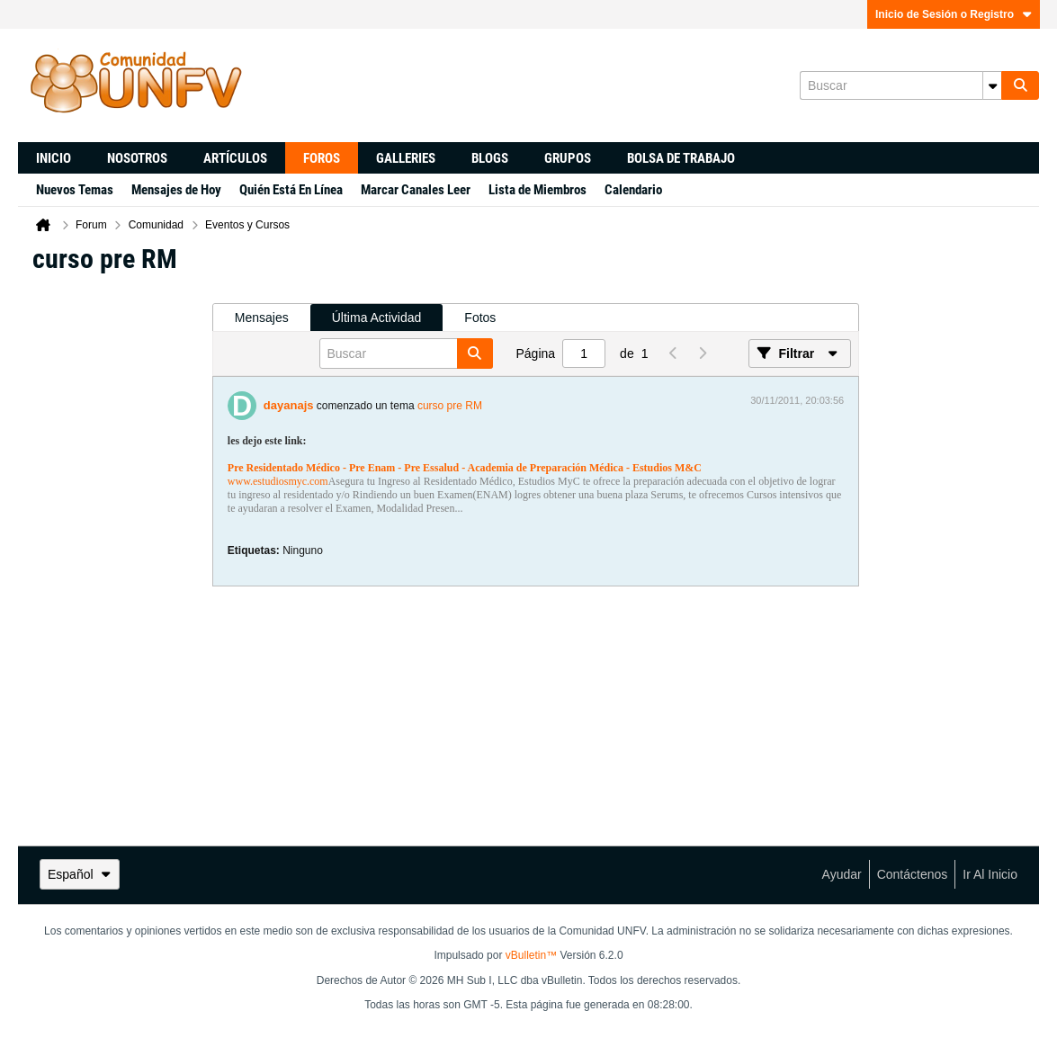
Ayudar (842, 874)
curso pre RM (449, 405)
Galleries (405, 158)
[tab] (261, 318)
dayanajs (289, 405)
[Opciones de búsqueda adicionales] (992, 85)
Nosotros (137, 158)
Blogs (489, 158)
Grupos (567, 158)
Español (80, 874)
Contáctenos (912, 874)
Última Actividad (377, 317)
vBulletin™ (531, 955)
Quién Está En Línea (291, 190)
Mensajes (262, 317)
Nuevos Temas (74, 190)
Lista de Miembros (537, 190)
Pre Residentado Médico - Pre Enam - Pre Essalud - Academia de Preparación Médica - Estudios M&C (465, 467)
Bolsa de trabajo (681, 158)
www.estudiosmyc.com (278, 481)
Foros (321, 158)
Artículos (235, 158)
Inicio (53, 158)
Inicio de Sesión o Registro (953, 14)
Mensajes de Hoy (176, 190)
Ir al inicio (990, 874)
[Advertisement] (115, 558)
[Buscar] (900, 85)
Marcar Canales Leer (415, 190)
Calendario (633, 190)
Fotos (480, 317)
